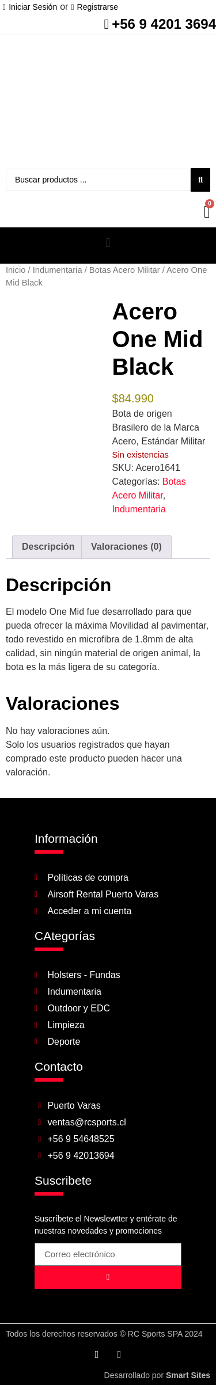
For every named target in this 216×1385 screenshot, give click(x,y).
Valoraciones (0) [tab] (126, 546)
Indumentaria (57, 270)
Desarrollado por (157, 1375)
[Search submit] (200, 180)
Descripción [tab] (48, 546)
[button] (108, 242)
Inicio (15, 270)
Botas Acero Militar (124, 270)
